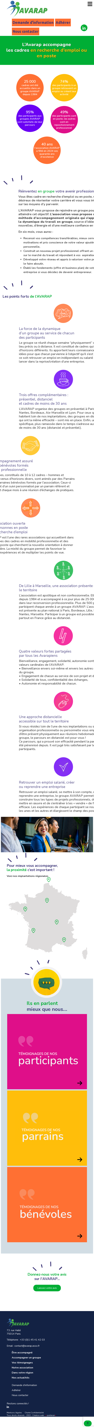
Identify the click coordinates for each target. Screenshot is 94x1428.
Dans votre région (22, 1372)
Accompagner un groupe (26, 1357)
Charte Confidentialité (34, 1412)
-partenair (50, 1415)
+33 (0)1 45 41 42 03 (32, 1339)
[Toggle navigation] (89, 4)
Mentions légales (14, 1412)
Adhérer (63, 22)
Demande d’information (33, 22)
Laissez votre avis (47, 1288)
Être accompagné (22, 1352)
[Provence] (65, 941)
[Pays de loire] (26, 911)
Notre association (22, 1367)
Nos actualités (20, 1377)
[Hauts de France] (50, 881)
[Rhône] (58, 924)
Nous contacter (26, 31)
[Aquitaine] (34, 932)
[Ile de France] (48, 902)
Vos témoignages (22, 1362)
